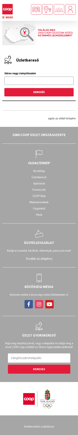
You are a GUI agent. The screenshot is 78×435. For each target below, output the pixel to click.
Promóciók (39, 190)
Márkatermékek (39, 202)
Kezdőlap (39, 171)
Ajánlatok (39, 183)
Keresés (39, 92)
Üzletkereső (39, 177)
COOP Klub (39, 196)
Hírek (39, 215)
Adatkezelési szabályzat (39, 426)
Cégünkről (39, 208)
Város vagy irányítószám (20, 73)
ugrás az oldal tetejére (62, 118)
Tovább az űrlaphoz (39, 259)
